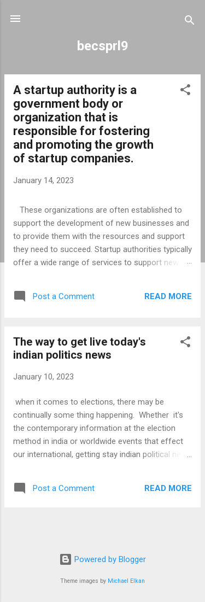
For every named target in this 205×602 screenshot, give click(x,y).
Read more (168, 296)
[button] (185, 91)
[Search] (189, 22)
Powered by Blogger (102, 559)
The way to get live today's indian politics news (79, 348)
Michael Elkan (126, 581)
